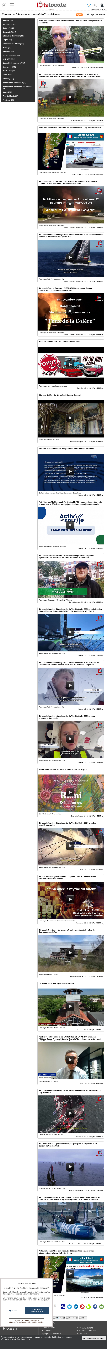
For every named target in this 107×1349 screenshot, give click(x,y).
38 (83, 1318)
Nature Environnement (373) (14, 63)
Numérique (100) (9, 67)
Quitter (13, 1311)
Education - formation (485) (13, 36)
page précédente (96, 14)
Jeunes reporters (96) (11, 55)
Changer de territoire (98, 9)
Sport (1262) (7, 92)
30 (57, 1318)
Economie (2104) (9, 32)
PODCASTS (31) (9, 71)
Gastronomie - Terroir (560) (13, 44)
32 (64, 1318)
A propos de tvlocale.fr (51, 1333)
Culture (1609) (8, 28)
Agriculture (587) (9, 24)
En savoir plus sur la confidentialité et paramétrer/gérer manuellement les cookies (26, 1321)
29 (54, 1318)
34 (70, 1318)
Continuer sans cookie (37, 1311)
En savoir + (46, 1330)
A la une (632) (8, 20)
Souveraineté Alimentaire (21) (14, 82)
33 (67, 1318)
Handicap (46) (8, 51)
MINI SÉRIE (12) (9, 59)
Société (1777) (8, 79)
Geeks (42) (7, 48)
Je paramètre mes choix (93, 1338)
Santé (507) (7, 75)
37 (80, 1318)
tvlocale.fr (10, 1328)
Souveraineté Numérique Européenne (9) (17, 87)
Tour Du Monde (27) (10, 96)
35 (73, 1318)
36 (77, 1318)
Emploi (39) (7, 40)
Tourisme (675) (8, 100)
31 (61, 1318)
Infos (85, 1327)
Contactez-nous (48, 1327)
